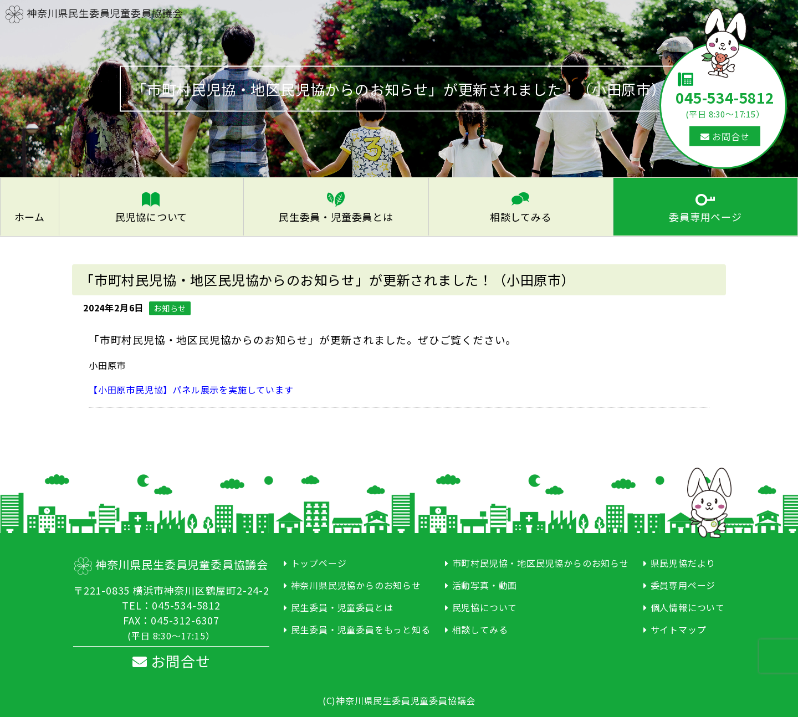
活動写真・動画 (485, 584)
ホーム (29, 216)
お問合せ (725, 136)
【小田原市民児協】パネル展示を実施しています (191, 388)
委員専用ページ (705, 216)
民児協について (151, 216)
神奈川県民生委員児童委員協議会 (94, 13)
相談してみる (521, 216)
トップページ (319, 562)
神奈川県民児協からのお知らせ (356, 584)
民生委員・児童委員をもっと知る (361, 628)
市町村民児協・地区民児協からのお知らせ (540, 562)
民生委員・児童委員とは (336, 216)
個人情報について (688, 606)
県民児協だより (683, 562)
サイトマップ (679, 628)
